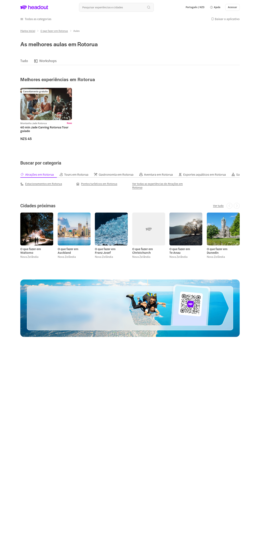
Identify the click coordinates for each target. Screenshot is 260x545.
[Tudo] (24, 61)
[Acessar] (232, 7)
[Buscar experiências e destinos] (116, 7)
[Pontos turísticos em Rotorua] (96, 184)
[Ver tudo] (218, 205)
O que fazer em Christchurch (142, 250)
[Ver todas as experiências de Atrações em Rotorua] (158, 185)
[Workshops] (48, 61)
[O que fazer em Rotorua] (54, 30)
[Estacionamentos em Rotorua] (41, 184)
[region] (130, 61)
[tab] (39, 174)
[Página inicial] (27, 30)
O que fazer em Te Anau (179, 250)
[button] (215, 7)
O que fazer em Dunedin (217, 250)
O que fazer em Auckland (68, 250)
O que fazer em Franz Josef (105, 250)
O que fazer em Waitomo (30, 250)
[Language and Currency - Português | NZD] (195, 7)
